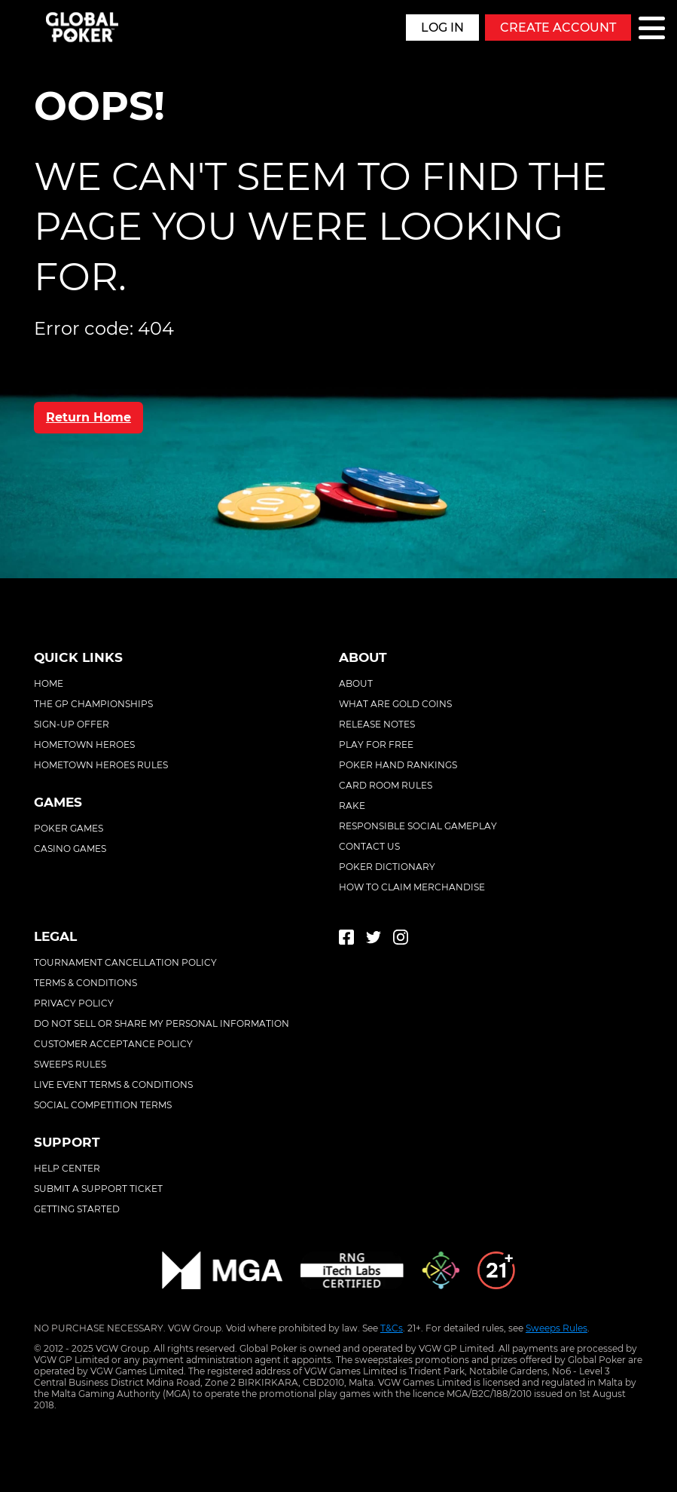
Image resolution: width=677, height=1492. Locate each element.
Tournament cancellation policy (125, 962)
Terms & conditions (85, 982)
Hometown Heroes (84, 744)
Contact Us (369, 846)
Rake (352, 805)
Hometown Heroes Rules (101, 765)
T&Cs (391, 1328)
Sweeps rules (70, 1064)
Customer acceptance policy (113, 1043)
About (356, 683)
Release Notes (377, 724)
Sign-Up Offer (71, 724)
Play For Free (376, 744)
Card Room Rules (385, 785)
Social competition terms (103, 1105)
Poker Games (68, 828)
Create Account (558, 27)
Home (48, 683)
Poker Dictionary (387, 866)
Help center (67, 1168)
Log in (442, 27)
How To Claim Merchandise (412, 887)
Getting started (77, 1209)
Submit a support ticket (98, 1188)
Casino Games (70, 848)
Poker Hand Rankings (398, 765)
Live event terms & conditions (113, 1084)
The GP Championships (93, 703)
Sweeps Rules (556, 1328)
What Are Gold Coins (395, 703)
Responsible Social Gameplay (418, 826)
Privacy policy (74, 1003)
